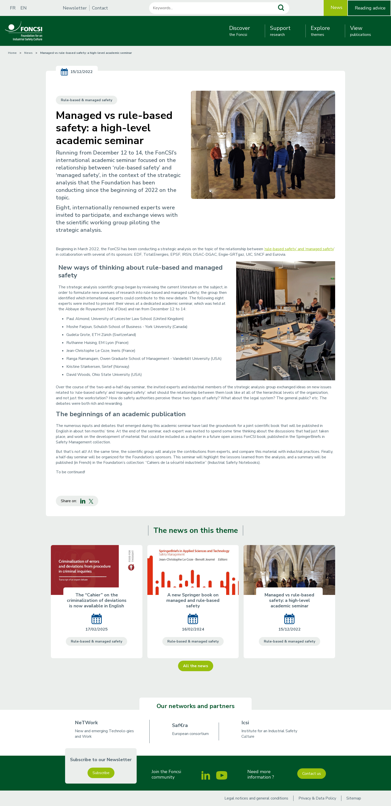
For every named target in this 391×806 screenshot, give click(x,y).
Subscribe (101, 773)
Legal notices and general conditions (256, 798)
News (336, 7)
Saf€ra (180, 725)
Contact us (311, 773)
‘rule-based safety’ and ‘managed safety (299, 249)
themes (320, 30)
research (280, 30)
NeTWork (86, 722)
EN (23, 8)
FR (12, 8)
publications (360, 30)
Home (12, 53)
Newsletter (75, 8)
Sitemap (353, 798)
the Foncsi (239, 30)
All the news (195, 666)
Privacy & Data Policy (317, 798)
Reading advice (370, 8)
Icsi (245, 722)
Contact (100, 8)
